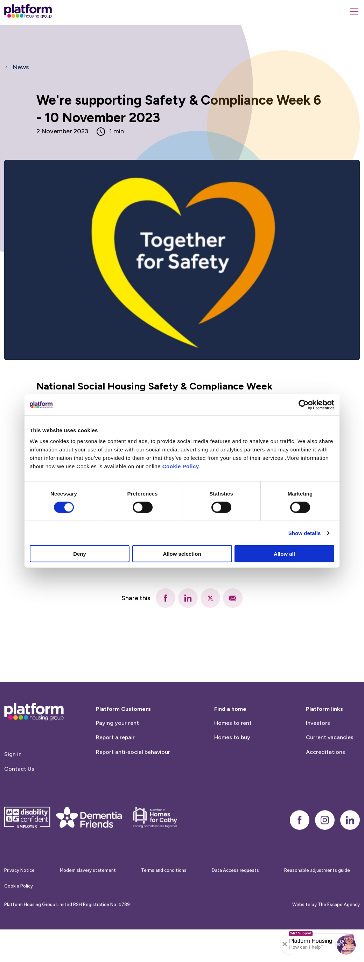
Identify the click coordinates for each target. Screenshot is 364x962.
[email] (233, 598)
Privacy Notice (19, 902)
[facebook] (165, 598)
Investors (318, 754)
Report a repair (115, 769)
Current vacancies (330, 769)
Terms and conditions (164, 902)
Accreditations (325, 783)
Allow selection (182, 554)
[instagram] (325, 852)
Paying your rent (117, 754)
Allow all (284, 554)
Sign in (13, 785)
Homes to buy (232, 769)
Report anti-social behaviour (133, 783)
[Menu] (354, 11)
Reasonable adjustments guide (317, 902)
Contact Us (19, 800)
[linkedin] (188, 598)
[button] (346, 944)
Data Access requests (235, 902)
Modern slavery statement (88, 902)
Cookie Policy (180, 466)
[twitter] (210, 598)
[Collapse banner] (285, 944)
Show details (304, 533)
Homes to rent (233, 754)
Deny (79, 554)
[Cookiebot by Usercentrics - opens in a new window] (303, 404)
